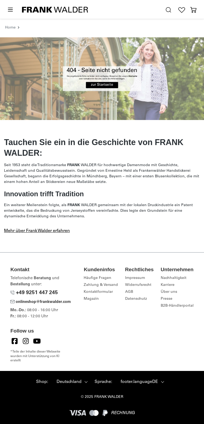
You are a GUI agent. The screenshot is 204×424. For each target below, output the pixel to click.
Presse (166, 299)
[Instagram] (26, 341)
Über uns (169, 292)
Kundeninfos (99, 269)
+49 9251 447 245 (34, 292)
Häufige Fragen (97, 278)
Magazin (91, 299)
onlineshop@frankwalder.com (40, 302)
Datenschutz (136, 299)
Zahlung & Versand (101, 285)
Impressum (135, 278)
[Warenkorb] (193, 10)
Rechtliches (139, 269)
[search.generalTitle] (168, 10)
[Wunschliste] (182, 10)
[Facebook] (14, 341)
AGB (129, 292)
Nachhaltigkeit (173, 278)
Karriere (168, 285)
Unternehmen (177, 269)
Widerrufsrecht (138, 285)
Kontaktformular (98, 292)
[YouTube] (37, 341)
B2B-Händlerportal (177, 306)
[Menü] (10, 9)
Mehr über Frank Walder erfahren (37, 231)
